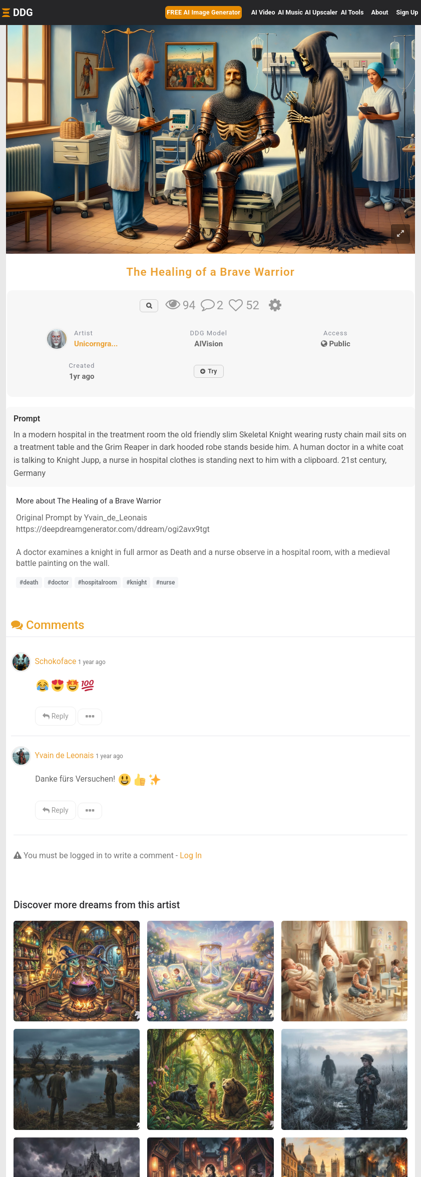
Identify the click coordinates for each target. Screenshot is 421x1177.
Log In (191, 855)
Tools (352, 12)
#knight (136, 582)
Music (290, 12)
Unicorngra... (96, 343)
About (379, 12)
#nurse (165, 582)
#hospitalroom (97, 582)
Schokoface (55, 661)
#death (29, 582)
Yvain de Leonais (64, 755)
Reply (55, 716)
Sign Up (407, 12)
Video (263, 12)
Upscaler (321, 12)
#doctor (58, 582)
